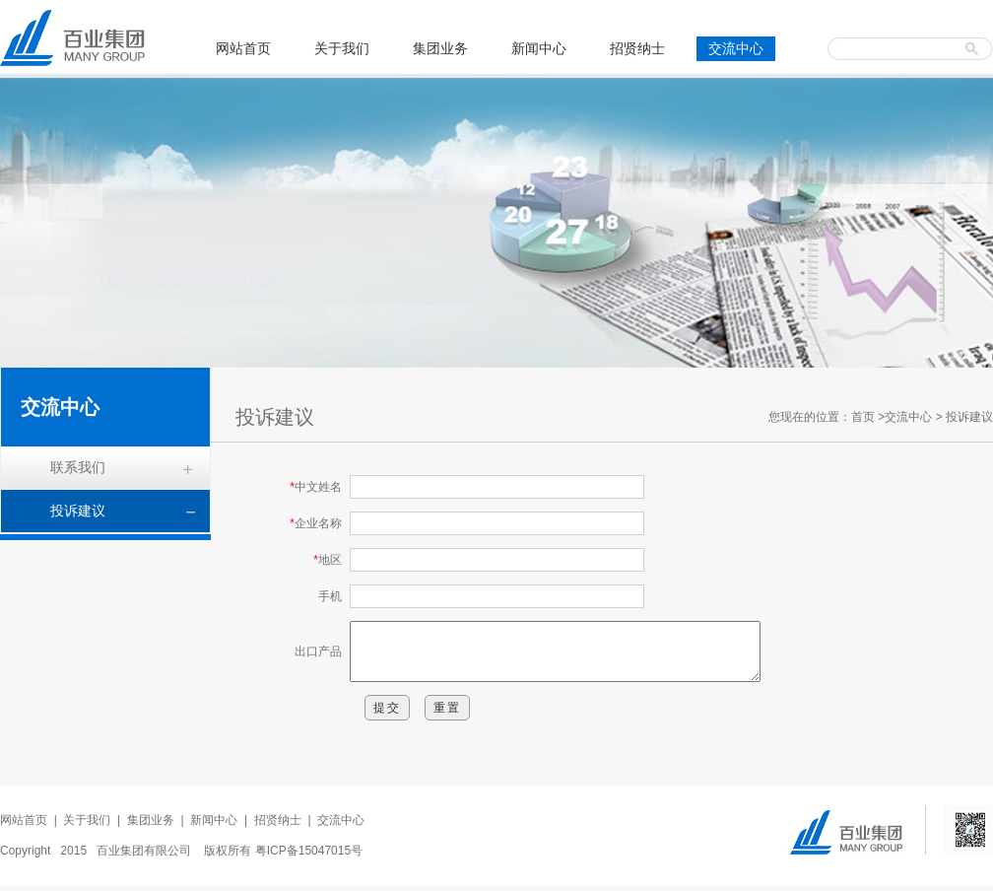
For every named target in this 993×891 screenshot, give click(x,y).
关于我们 (341, 48)
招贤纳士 (637, 48)
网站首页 (243, 48)
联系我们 (77, 467)
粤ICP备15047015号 (309, 855)
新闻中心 (538, 48)
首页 (863, 417)
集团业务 (440, 48)
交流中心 (735, 48)
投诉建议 (77, 510)
